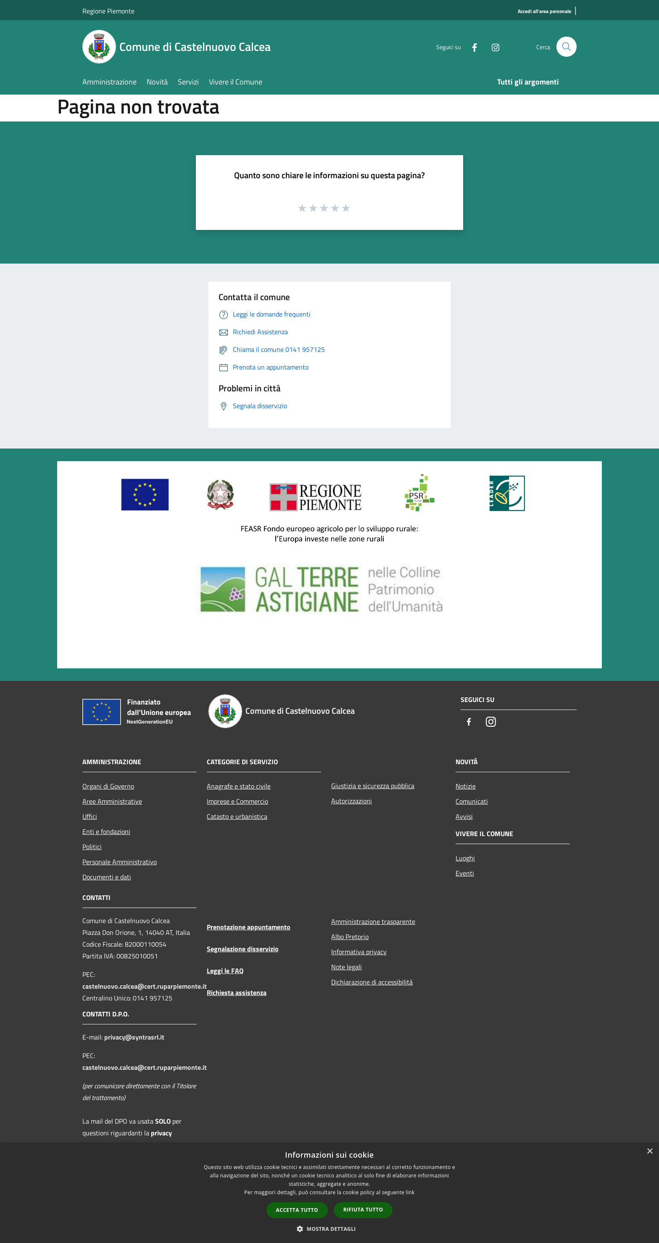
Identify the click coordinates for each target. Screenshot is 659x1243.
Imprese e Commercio (237, 801)
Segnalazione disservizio (243, 949)
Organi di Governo (108, 786)
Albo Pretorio (350, 937)
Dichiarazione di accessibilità (372, 982)
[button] (329, 1229)
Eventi (465, 873)
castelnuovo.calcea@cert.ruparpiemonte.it (144, 986)
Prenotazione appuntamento (248, 927)
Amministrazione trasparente (373, 921)
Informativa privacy (359, 952)
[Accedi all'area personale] (544, 12)
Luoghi (465, 858)
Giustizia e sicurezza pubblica (372, 786)
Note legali (346, 967)
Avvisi (464, 816)
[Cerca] (566, 47)
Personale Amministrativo (119, 862)
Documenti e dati (106, 877)
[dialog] (329, 1193)
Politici (92, 847)
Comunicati (472, 801)
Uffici (89, 816)
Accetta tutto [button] (297, 1210)
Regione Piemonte (108, 11)
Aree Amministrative (112, 801)
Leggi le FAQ (225, 971)
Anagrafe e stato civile (239, 786)
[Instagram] (491, 46)
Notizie (466, 786)
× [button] (649, 1151)
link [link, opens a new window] (410, 1192)
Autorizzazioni (351, 801)
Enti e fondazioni (106, 831)
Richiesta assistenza (236, 992)
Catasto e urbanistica (237, 816)
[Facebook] (470, 46)
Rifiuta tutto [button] (363, 1209)
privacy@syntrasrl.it (134, 1037)
